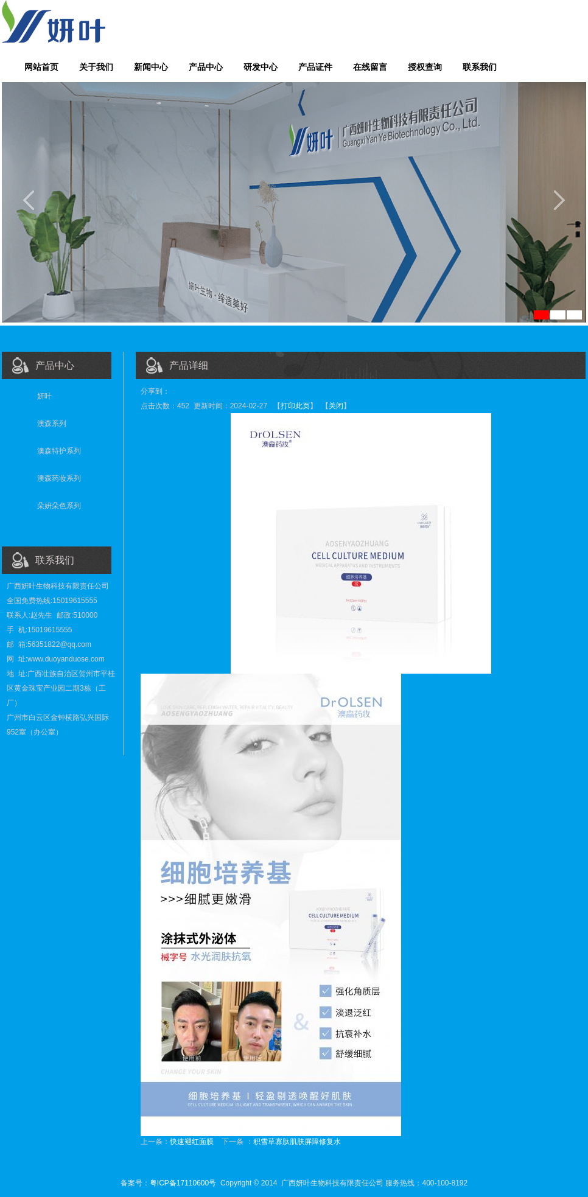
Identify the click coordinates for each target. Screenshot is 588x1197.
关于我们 (96, 67)
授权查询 (425, 67)
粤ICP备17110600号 (183, 1183)
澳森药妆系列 (59, 478)
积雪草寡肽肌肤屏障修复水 (297, 1141)
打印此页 (295, 406)
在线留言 (370, 67)
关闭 (336, 406)
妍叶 (44, 396)
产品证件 (315, 67)
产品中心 (206, 67)
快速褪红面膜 (192, 1141)
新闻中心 (151, 67)
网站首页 (41, 67)
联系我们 (480, 67)
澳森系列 (51, 423)
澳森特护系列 (59, 451)
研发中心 (260, 67)
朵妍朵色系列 (59, 505)
